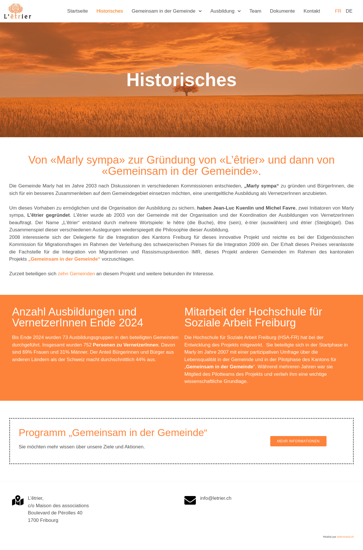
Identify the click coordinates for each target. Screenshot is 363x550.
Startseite (77, 11)
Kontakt (312, 11)
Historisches (109, 11)
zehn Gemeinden (76, 273)
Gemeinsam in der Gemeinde (167, 11)
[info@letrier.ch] (190, 500)
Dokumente (282, 11)
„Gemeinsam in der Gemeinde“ (64, 259)
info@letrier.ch (215, 498)
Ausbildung (225, 11)
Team (255, 11)
